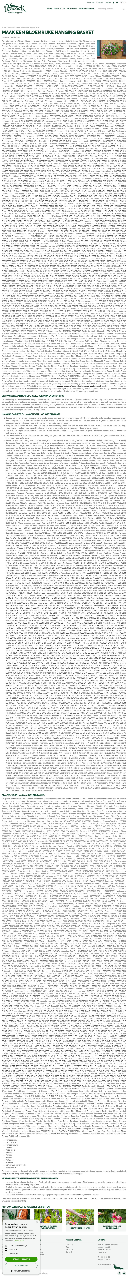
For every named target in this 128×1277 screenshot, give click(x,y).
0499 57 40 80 (104, 1257)
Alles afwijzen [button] (21, 1266)
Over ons (69, 1244)
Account (117, 2)
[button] (21, 1271)
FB (113, 2)
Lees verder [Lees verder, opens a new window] (19, 1241)
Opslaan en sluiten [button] (21, 1259)
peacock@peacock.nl (108, 1264)
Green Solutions (42, 1273)
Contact (69, 1252)
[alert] (21, 1247)
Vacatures (69, 1249)
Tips (67, 1247)
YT (124, 1273)
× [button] (37, 1222)
